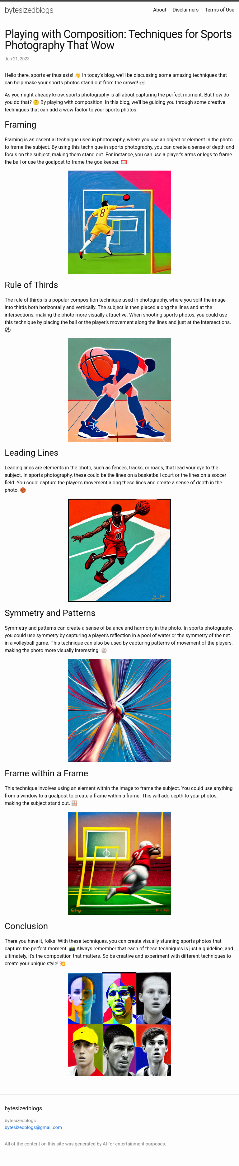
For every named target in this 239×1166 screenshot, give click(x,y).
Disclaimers (186, 10)
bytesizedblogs (29, 10)
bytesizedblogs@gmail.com (33, 1127)
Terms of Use (219, 10)
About (159, 10)
